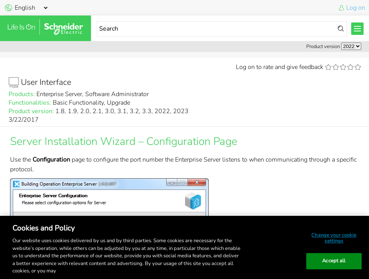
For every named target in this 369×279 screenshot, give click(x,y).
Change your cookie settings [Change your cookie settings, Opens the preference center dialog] (333, 238)
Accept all (333, 260)
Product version (323, 46)
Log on (355, 7)
